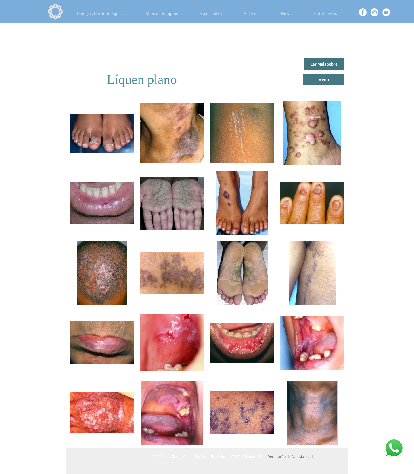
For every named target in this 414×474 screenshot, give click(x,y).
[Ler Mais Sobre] (324, 64)
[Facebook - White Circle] (363, 12)
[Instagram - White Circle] (374, 12)
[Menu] (323, 79)
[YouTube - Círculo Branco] (386, 12)
